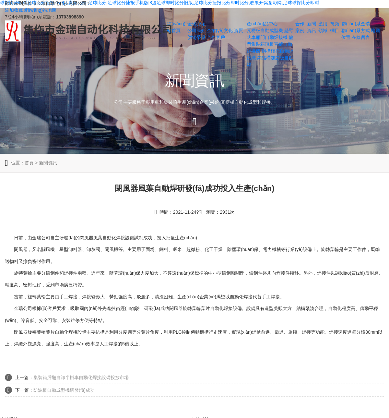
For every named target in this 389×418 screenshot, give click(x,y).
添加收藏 (14, 10)
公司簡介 (196, 30)
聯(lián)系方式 (355, 30)
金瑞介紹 (196, 23)
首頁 (29, 162)
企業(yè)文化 (220, 30)
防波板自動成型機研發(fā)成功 (64, 390)
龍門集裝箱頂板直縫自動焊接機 (270, 44)
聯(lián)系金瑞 (355, 23)
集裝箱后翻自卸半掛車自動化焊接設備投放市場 (81, 377)
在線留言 (361, 37)
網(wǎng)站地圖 (40, 10)
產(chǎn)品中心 (262, 23)
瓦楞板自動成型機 (265, 30)
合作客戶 (216, 37)
